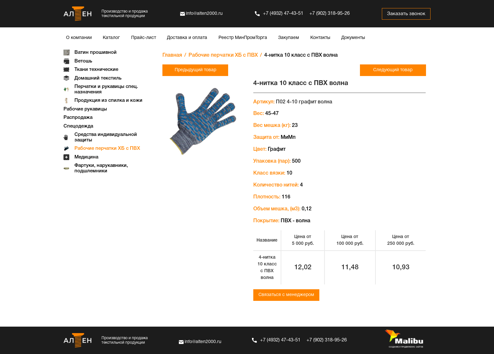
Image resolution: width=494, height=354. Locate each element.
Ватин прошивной (95, 52)
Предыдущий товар (195, 70)
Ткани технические (96, 69)
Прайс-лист (143, 38)
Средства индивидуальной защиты (105, 137)
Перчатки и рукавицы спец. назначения (106, 89)
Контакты (320, 38)
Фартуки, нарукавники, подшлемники (101, 168)
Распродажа (77, 117)
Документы (353, 38)
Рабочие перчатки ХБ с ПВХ (107, 148)
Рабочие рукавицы (85, 109)
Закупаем (288, 38)
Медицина (86, 157)
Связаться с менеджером (286, 295)
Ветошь (83, 61)
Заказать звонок (406, 14)
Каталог (111, 38)
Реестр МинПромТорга (242, 38)
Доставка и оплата (187, 38)
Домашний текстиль (97, 78)
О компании (79, 38)
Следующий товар (392, 70)
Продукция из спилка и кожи (108, 100)
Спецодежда (78, 126)
